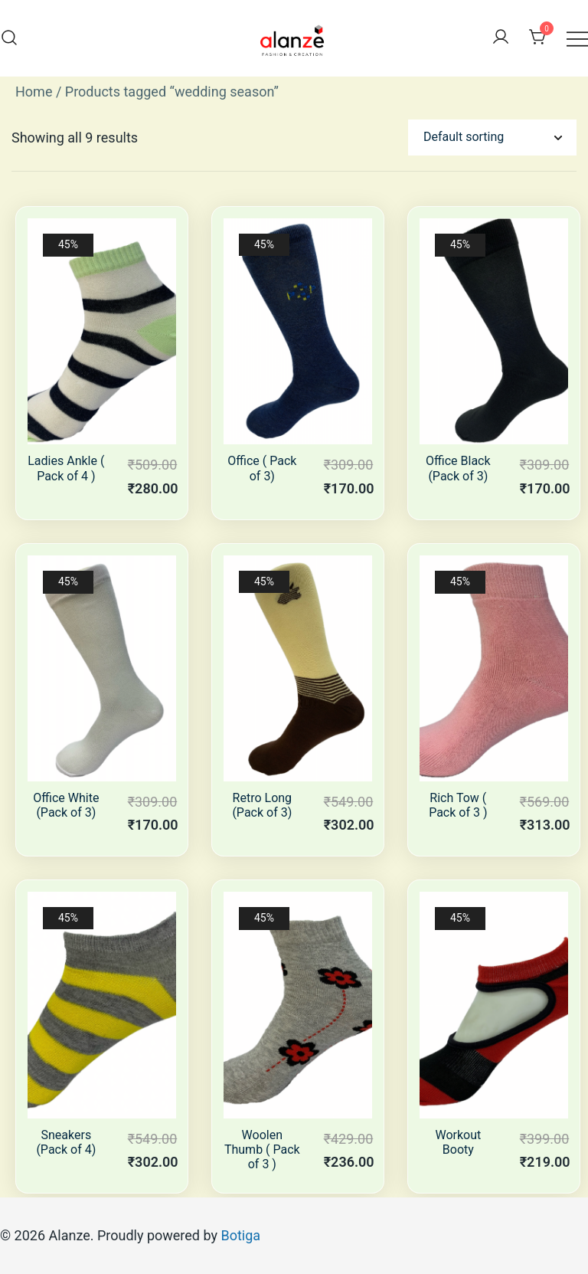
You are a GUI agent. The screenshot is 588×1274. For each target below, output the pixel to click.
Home (33, 92)
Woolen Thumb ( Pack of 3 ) (262, 1149)
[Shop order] (492, 138)
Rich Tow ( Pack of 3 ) (458, 805)
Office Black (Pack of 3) (458, 468)
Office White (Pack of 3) (66, 805)
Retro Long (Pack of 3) (262, 805)
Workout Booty (458, 1142)
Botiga (240, 1235)
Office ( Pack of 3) (261, 468)
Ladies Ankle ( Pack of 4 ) (66, 468)
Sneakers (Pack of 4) (66, 1142)
